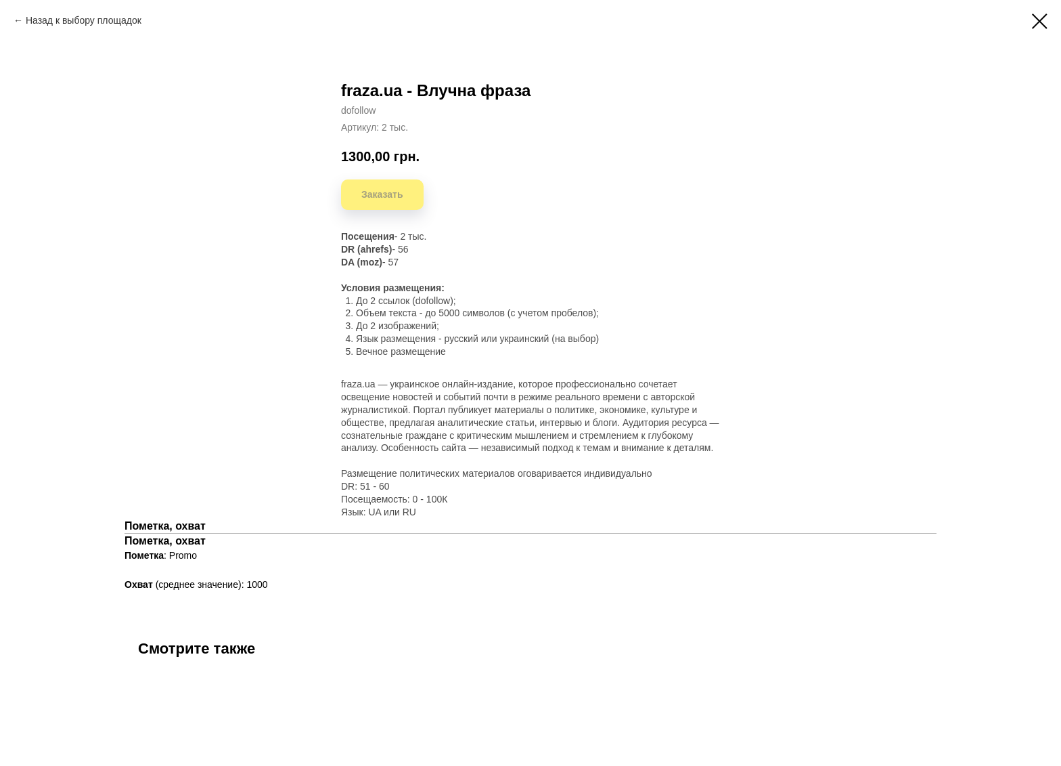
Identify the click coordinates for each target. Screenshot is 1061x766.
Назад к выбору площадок (83, 20)
